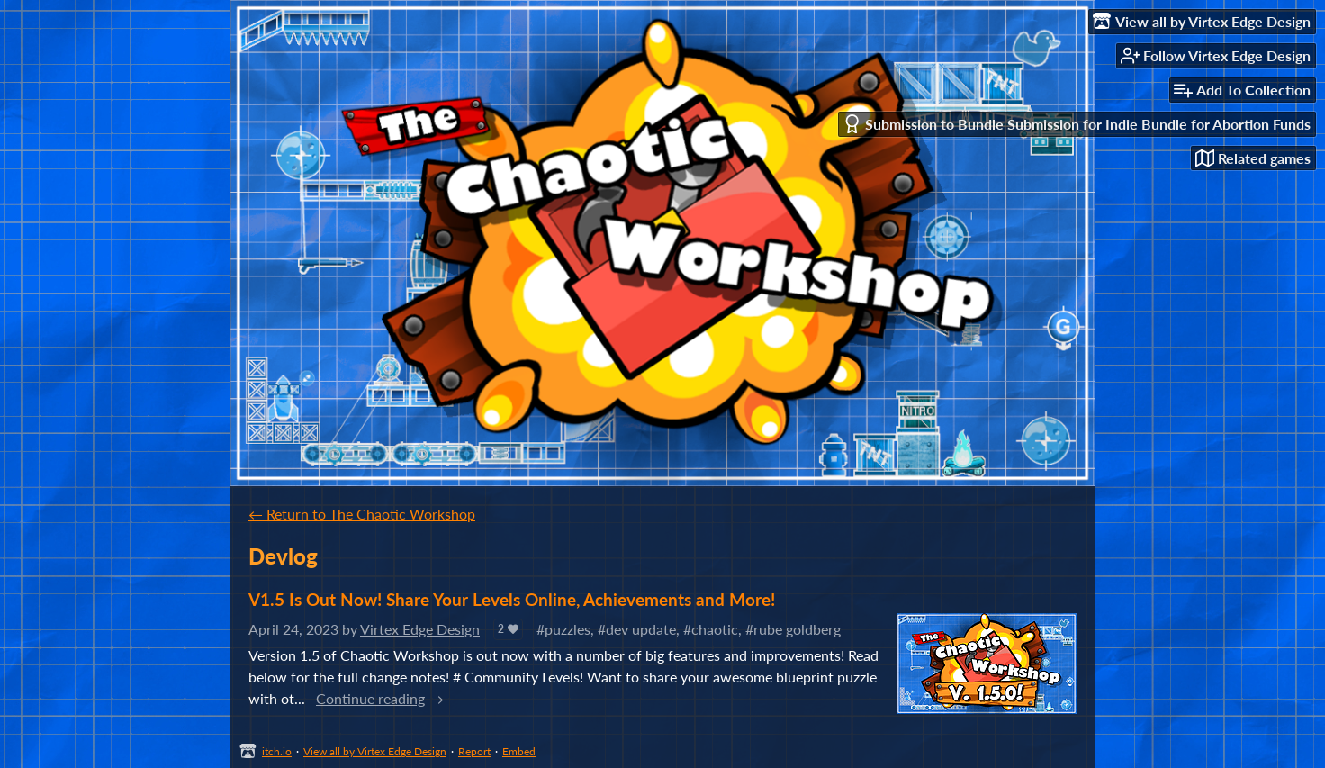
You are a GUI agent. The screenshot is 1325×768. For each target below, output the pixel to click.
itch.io (277, 751)
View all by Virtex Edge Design (374, 751)
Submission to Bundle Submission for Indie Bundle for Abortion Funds (1077, 123)
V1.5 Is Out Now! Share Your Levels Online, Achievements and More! (511, 599)
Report (474, 751)
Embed (519, 751)
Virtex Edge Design (420, 628)
